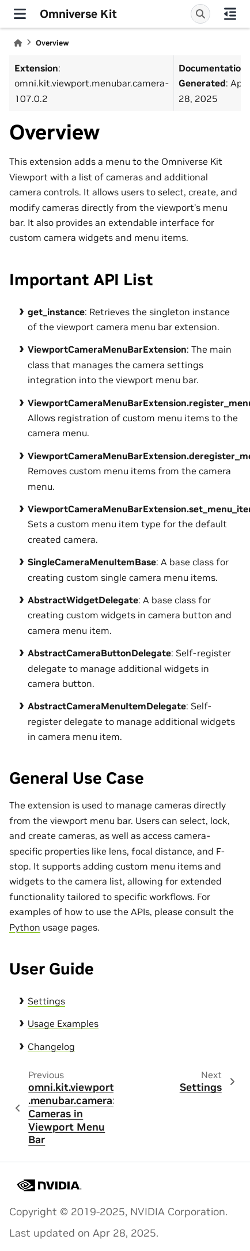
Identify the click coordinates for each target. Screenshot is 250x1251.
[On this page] (230, 14)
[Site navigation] (20, 14)
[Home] (18, 43)
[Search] (200, 14)
